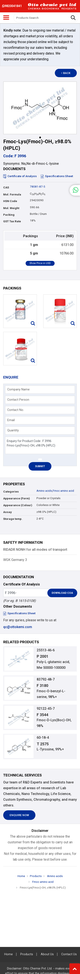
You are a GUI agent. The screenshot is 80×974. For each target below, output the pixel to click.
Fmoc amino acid (63, 490)
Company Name (18, 389)
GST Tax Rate (12, 221)
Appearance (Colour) (17, 505)
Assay (7, 512)
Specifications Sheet (57, 176)
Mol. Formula (12, 194)
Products (36, 876)
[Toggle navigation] (6, 17)
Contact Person (18, 400)
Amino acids (44, 490)
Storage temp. (12, 518)
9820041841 (12, 6)
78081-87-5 (37, 186)
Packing (9, 214)
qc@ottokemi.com (17, 627)
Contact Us (69, 954)
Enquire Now (19, 815)
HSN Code (10, 201)
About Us (47, 954)
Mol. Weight (11, 208)
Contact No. (15, 410)
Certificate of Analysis (20, 176)
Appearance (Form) (16, 498)
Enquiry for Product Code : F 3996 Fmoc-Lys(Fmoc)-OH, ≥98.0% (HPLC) (40, 445)
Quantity (13, 430)
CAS (6, 187)
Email (11, 420)
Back (66, 73)
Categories (11, 491)
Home (21, 876)
